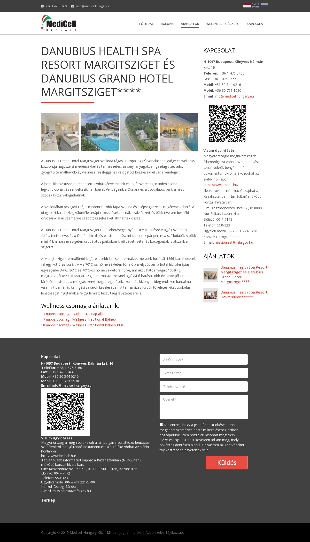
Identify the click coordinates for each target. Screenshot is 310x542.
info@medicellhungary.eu (93, 6)
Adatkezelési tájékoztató (165, 532)
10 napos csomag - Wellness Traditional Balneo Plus (82, 325)
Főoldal (146, 24)
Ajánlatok (190, 24)
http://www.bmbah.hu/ (220, 184)
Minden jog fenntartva (124, 532)
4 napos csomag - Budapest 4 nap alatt (74, 313)
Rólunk (167, 24)
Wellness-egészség (223, 24)
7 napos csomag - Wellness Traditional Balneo (79, 319)
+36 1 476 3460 (56, 6)
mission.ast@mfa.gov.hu (234, 242)
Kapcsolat (256, 24)
